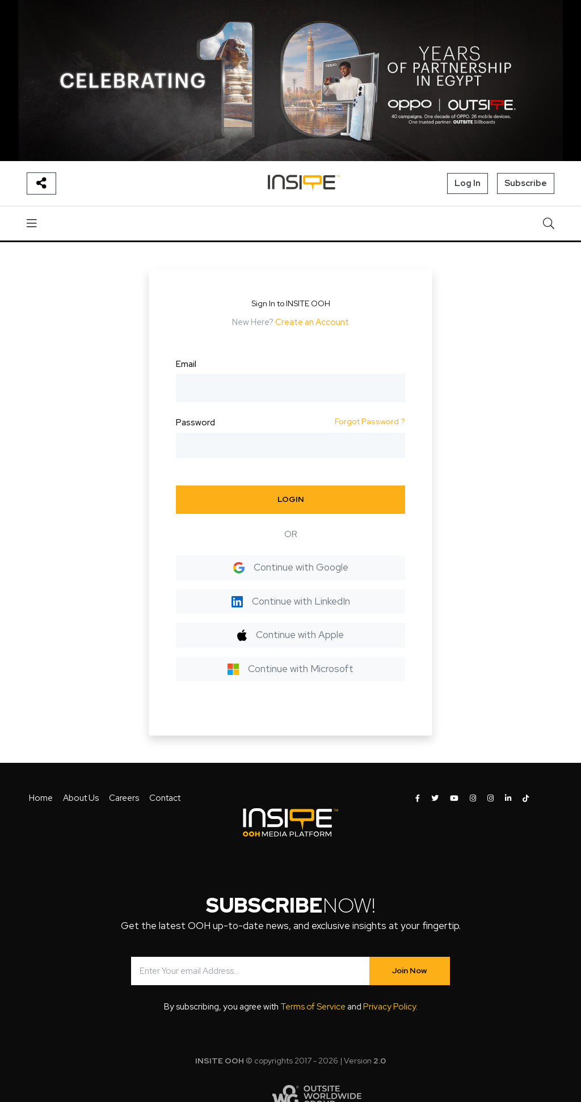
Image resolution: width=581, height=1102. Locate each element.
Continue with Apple (290, 634)
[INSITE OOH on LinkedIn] (508, 798)
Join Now (409, 970)
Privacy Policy (389, 1006)
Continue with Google (290, 567)
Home (41, 798)
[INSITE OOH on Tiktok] (526, 798)
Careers (124, 798)
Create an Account (312, 322)
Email (186, 364)
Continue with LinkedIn (290, 601)
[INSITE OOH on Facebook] (417, 798)
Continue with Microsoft (290, 668)
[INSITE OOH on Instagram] (473, 798)
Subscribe (525, 183)
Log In (467, 183)
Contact (164, 798)
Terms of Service (313, 1006)
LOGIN (290, 499)
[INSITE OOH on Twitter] (435, 798)
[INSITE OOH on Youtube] (454, 798)
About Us (81, 798)
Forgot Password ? (370, 421)
